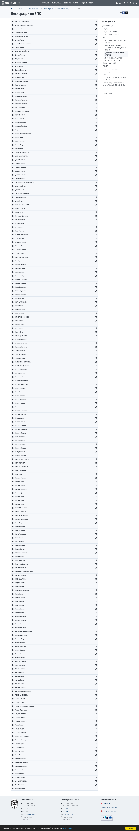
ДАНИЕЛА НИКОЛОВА (22, 152)
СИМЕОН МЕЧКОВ (20, 616)
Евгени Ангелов (19, 212)
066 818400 (26, 808)
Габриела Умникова (21, 130)
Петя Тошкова (19, 541)
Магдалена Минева (21, 369)
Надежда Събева (20, 470)
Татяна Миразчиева (21, 710)
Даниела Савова (20, 171)
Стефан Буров (19, 672)
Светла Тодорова (20, 624)
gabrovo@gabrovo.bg (29, 814)
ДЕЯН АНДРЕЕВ (20, 160)
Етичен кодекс (107, 72)
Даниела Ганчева (20, 163)
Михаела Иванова (20, 448)
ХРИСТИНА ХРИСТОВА (22, 736)
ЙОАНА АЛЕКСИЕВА (21, 302)
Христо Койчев (19, 747)
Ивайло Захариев (20, 268)
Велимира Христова (21, 77)
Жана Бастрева (19, 238)
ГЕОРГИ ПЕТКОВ (20, 115)
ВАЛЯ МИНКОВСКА (21, 74)
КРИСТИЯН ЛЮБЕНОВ (22, 317)
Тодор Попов (19, 725)
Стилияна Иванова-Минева (23, 691)
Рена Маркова (19, 601)
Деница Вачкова (20, 178)
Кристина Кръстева (21, 347)
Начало (14, 9)
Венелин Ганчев (19, 89)
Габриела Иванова (20, 122)
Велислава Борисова (21, 81)
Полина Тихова (19, 556)
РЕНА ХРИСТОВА (20, 575)
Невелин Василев (20, 478)
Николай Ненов (19, 500)
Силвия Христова (20, 650)
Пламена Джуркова (21, 553)
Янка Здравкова (20, 785)
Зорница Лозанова (20, 253)
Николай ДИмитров (21, 489)
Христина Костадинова (22, 740)
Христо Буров (19, 744)
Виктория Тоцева (20, 107)
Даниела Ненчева (20, 167)
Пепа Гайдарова (20, 530)
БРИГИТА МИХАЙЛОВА (22, 51)
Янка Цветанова (20, 788)
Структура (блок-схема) (110, 32)
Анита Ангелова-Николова (23, 44)
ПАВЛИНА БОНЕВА (21, 508)
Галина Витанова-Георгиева (23, 134)
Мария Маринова (20, 396)
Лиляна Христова (20, 351)
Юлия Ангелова (19, 773)
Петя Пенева (19, 538)
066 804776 (66, 811)
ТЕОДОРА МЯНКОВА (21, 695)
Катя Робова (19, 332)
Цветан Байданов (20, 759)
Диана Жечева (19, 190)
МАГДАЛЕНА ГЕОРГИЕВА (23, 362)
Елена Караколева (20, 220)
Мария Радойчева (20, 399)
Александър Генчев (21, 32)
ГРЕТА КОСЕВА (19, 119)
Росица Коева (19, 613)
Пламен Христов (20, 549)
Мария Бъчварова (20, 392)
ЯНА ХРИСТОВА (20, 777)
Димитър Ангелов (20, 197)
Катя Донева (19, 328)
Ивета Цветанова (20, 287)
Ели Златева (18, 227)
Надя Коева (18, 474)
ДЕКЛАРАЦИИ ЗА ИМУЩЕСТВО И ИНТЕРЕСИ (56, 9)
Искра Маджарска (20, 294)
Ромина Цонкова (20, 609)
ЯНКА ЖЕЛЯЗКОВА (21, 781)
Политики (106, 88)
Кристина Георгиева (21, 343)
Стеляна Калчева (20, 669)
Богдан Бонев (19, 59)
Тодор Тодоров (19, 729)
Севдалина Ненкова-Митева (23, 631)
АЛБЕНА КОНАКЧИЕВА (22, 21)
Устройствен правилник (110, 69)
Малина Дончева (20, 373)
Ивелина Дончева (20, 283)
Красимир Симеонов (21, 336)
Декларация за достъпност (109, 808)
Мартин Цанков (19, 418)
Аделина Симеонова (21, 29)
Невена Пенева (19, 482)
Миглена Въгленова (21, 429)
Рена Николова (19, 605)
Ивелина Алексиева (21, 279)
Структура (106, 29)
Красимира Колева (20, 339)
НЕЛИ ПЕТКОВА (20, 463)
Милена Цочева (20, 444)
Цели (104, 75)
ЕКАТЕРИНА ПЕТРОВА (22, 205)
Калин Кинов (19, 321)
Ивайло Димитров (20, 265)
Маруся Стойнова (20, 425)
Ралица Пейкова (20, 598)
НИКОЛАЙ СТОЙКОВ (21, 467)
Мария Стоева (19, 407)
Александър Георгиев (21, 36)
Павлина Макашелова (21, 519)
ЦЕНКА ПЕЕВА (19, 751)
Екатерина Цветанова (21, 216)
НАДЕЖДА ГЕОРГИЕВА (22, 459)
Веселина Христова (21, 104)
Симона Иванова (20, 657)
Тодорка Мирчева (20, 732)
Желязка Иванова (20, 242)
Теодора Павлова (20, 714)
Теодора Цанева (20, 717)
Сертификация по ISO (109, 63)
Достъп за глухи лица (109, 811)
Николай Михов (19, 497)
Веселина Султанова (21, 100)
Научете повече (67, 828)
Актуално (45, 3)
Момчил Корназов (20, 455)
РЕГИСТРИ (106, 66)
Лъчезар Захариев (20, 354)
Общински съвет (87, 3)
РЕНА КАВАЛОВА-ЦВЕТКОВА (24, 571)
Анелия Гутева (19, 40)
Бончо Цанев (19, 66)
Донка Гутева (19, 201)
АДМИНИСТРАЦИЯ (33, 9)
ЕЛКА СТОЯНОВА (20, 208)
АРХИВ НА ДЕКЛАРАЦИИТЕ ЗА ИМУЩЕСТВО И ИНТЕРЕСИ (114, 59)
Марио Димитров (20, 388)
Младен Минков (20, 452)
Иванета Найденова (21, 276)
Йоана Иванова (19, 306)
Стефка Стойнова (20, 687)
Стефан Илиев (19, 676)
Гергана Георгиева (20, 145)
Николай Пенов (19, 504)
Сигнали (105, 91)
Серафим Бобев (20, 643)
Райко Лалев (19, 594)
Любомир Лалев (20, 358)
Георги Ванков (19, 141)
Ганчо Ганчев (19, 137)
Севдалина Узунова (21, 635)
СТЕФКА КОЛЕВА (20, 620)
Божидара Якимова (21, 62)
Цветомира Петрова (21, 770)
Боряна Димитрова (20, 70)
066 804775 (66, 808)
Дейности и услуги (71, 3)
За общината (56, 3)
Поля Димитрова (20, 560)
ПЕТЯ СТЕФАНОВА (20, 512)
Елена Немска (19, 223)
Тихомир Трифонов (20, 721)
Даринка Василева (20, 175)
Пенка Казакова (20, 526)
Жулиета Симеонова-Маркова (24, 246)
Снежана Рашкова (20, 661)
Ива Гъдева (18, 261)
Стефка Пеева (19, 684)
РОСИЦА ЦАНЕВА (20, 579)
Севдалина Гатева (20, 628)
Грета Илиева (19, 149)
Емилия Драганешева (21, 235)
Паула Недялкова (20, 523)
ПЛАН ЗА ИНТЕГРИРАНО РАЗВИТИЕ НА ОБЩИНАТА (114, 79)
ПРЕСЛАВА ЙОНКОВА (21, 515)
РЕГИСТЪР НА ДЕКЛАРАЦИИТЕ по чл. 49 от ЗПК (116, 42)
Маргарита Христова (21, 384)
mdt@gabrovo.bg (68, 814)
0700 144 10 (106, 803)
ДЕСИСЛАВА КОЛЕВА (21, 156)
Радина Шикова (20, 583)
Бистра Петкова (20, 55)
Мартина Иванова (20, 422)
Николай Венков (20, 485)
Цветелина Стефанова (21, 762)
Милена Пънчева (20, 440)
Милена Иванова (20, 437)
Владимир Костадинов (22, 111)
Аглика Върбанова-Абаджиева (24, 25)
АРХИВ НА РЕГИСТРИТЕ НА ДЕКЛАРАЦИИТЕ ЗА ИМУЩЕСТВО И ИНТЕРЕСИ (115, 48)
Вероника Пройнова (21, 96)
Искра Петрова (19, 298)
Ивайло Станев (19, 272)
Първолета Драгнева (21, 564)
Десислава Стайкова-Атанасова (24, 182)
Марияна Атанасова (21, 410)
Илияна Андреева (20, 291)
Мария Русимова (20, 403)
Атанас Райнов (19, 47)
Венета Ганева (19, 92)
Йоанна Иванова (20, 309)
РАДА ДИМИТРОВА (21, 568)
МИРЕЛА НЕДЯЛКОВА (22, 366)
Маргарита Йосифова (21, 381)
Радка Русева (19, 586)
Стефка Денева (19, 680)
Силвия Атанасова (20, 646)
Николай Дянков (20, 493)
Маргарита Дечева (20, 377)
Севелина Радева (20, 639)
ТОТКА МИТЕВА (20, 699)
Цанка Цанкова (19, 755)
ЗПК (41, 9)
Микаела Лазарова (20, 433)
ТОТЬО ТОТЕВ (19, 702)
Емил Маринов (19, 231)
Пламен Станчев (20, 545)
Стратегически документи (111, 35)
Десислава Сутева (20, 186)
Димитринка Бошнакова (22, 193)
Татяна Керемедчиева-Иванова (24, 706)
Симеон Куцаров (20, 654)
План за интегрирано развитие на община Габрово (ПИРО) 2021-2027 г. (114, 84)
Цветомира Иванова (21, 766)
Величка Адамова (20, 85)
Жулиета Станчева (20, 250)
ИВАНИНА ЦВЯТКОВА (21, 257)
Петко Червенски (20, 534)
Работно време (107, 94)
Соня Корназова (20, 665)
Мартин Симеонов (20, 414)
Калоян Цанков (19, 324)
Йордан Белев (19, 313)
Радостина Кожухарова (22, 590)
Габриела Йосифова (21, 126)
